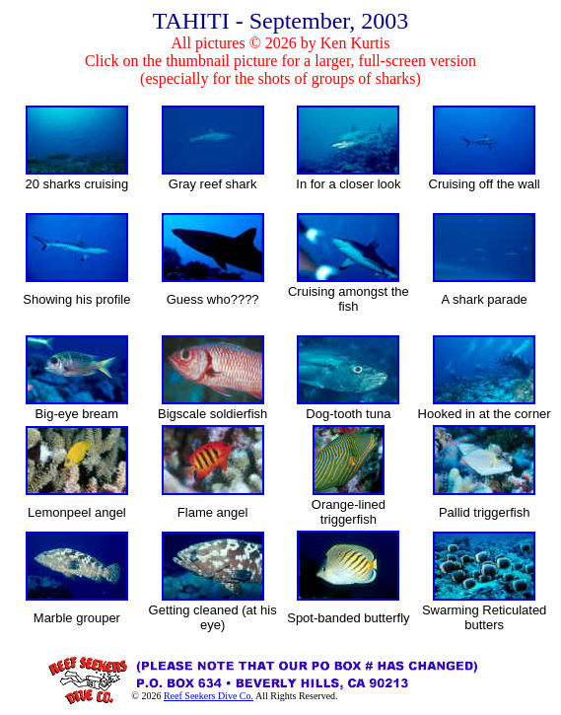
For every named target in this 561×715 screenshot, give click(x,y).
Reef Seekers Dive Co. (208, 695)
